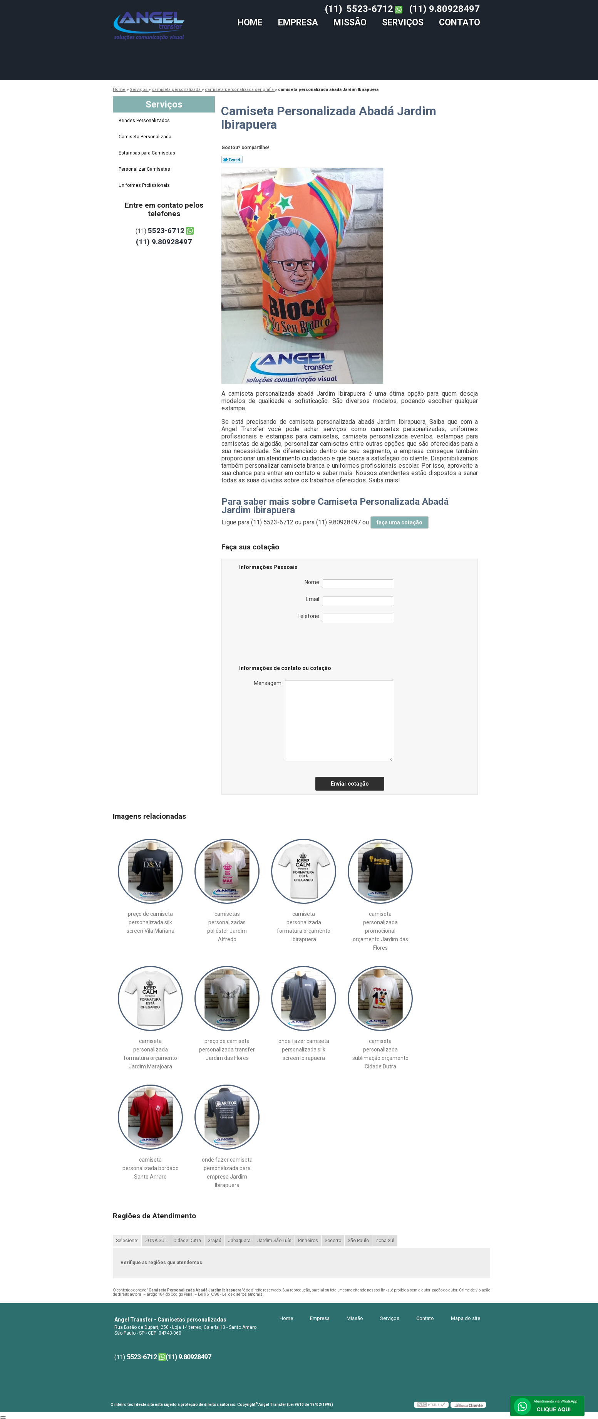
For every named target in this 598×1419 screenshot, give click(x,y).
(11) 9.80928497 (444, 8)
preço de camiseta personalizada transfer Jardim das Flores (227, 1049)
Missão (350, 22)
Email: (349, 600)
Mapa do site (465, 1318)
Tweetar (232, 159)
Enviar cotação (350, 784)
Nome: (349, 583)
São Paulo (358, 1240)
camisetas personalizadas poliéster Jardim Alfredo (227, 926)
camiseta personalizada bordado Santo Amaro (150, 1168)
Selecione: (127, 1240)
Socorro (333, 1240)
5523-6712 (370, 8)
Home (250, 22)
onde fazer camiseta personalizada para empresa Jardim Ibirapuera (227, 1172)
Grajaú (214, 1240)
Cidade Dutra (187, 1240)
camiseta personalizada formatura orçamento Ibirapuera (303, 926)
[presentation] (288, 645)
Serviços (403, 22)
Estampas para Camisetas (147, 153)
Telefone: (345, 617)
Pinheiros (308, 1240)
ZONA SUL (156, 1240)
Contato (459, 22)
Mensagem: (323, 720)
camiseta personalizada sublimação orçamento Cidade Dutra (380, 1054)
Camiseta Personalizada (146, 136)
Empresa (298, 22)
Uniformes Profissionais (145, 185)
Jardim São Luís (274, 1240)
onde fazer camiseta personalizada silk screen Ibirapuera (303, 1049)
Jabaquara (239, 1240)
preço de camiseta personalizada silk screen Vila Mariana (150, 922)
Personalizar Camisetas (145, 169)
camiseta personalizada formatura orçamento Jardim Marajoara (150, 1054)
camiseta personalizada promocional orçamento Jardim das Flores (380, 931)
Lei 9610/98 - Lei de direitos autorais (230, 1294)
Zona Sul (384, 1240)
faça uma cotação (399, 522)
